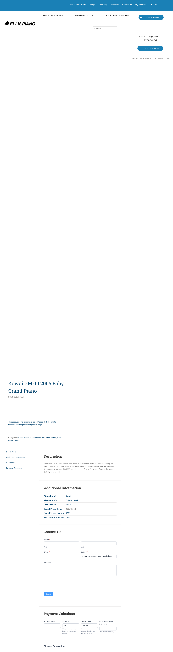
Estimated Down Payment (106, 622)
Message (48, 562)
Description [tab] (11, 452)
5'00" (68, 513)
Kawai (68, 496)
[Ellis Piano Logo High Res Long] (20, 21)
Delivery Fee (86, 621)
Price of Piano (49, 621)
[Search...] (105, 28)
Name (47, 539)
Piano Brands (35, 438)
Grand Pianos (23, 438)
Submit (48, 594)
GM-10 (68, 504)
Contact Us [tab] (10, 463)
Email (47, 552)
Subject (84, 552)
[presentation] (62, 583)
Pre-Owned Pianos (49, 438)
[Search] (94, 28)
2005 (68, 517)
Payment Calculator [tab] (14, 468)
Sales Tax (66, 621)
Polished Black (72, 500)
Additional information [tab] (15, 457)
